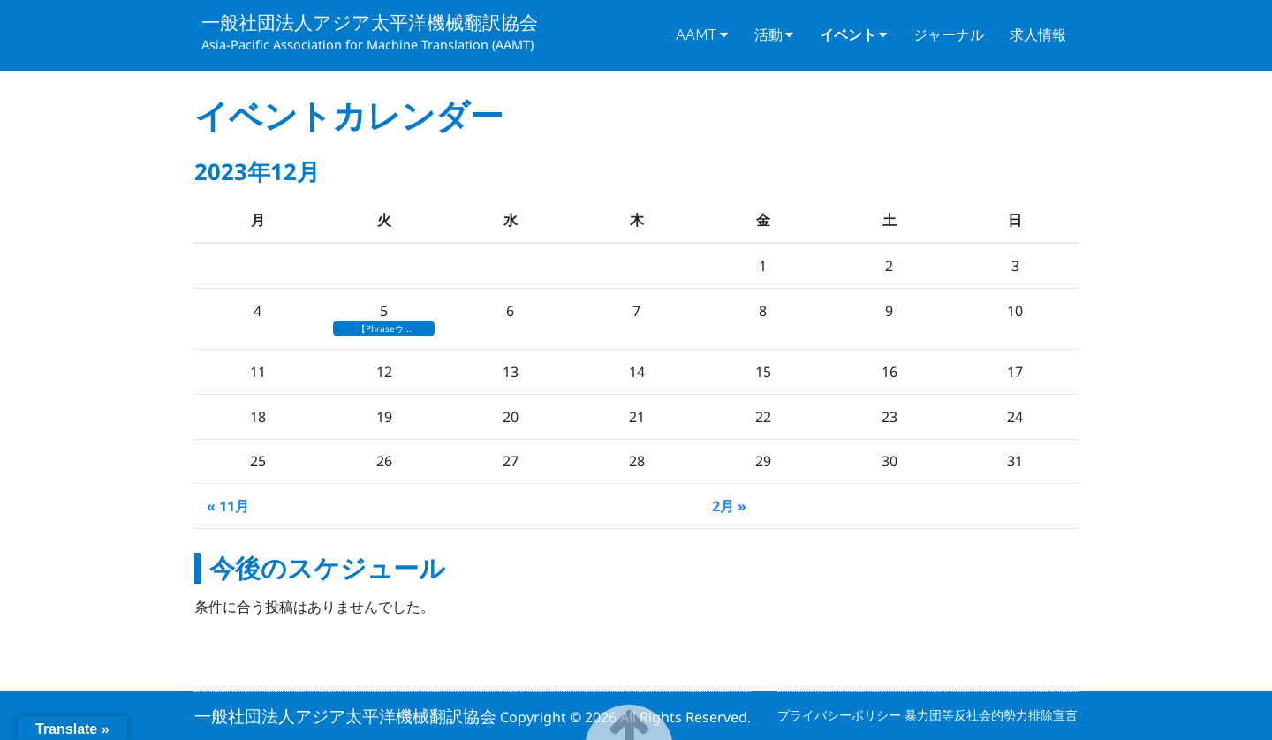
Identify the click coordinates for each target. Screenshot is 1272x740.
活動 (768, 34)
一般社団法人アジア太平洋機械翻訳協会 (369, 22)
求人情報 (1038, 34)
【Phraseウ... (384, 328)
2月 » (729, 506)
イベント (848, 34)
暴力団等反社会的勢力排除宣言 (991, 714)
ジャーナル (948, 34)
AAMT (696, 34)
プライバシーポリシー (841, 714)
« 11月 (228, 506)
